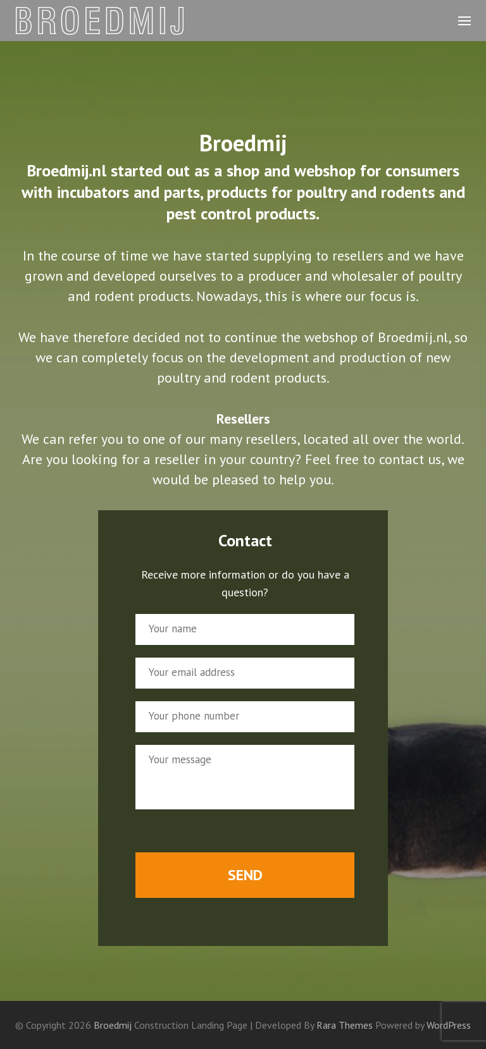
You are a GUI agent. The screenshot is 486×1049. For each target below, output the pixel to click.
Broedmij (113, 1025)
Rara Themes (345, 1025)
